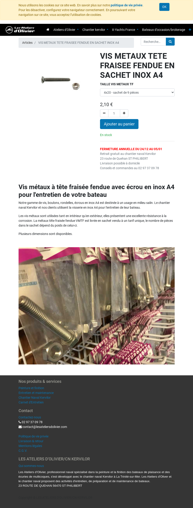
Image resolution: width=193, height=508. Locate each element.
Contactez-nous (30, 417)
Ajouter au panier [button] (119, 124)
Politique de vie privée (33, 436)
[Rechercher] (170, 42)
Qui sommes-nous (31, 466)
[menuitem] (48, 29)
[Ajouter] (124, 113)
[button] (190, 30)
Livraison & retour (31, 441)
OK (164, 7)
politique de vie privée (127, 5)
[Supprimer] (104, 113)
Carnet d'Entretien (31, 402)
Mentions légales (30, 446)
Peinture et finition (31, 388)
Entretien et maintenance (36, 393)
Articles (27, 42)
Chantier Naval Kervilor (35, 397)
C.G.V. (23, 450)
